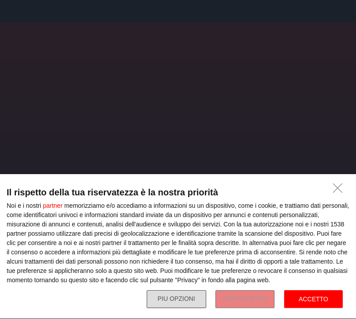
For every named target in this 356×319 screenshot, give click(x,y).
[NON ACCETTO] (340, 190)
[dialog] (178, 247)
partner (53, 205)
